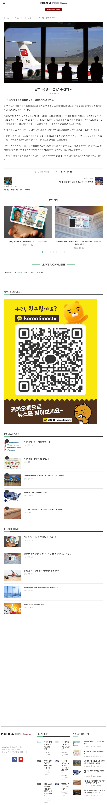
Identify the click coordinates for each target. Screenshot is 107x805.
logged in (21, 272)
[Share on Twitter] (64, 172)
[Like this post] (58, 172)
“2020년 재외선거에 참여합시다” (65, 786)
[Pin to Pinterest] (68, 172)
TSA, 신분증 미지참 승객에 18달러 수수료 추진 (28, 241)
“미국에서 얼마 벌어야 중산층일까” (36, 492)
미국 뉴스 (27, 18)
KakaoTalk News (53, 9)
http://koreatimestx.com (11, 749)
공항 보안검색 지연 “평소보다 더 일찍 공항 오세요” (41, 588)
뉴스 (17, 18)
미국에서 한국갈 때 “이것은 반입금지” (36, 459)
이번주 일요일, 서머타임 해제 (34, 604)
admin (47, 752)
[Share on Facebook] (61, 172)
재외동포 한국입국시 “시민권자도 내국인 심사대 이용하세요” (44, 476)
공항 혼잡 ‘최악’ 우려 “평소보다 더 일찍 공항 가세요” (41, 571)
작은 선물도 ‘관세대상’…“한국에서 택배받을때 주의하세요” (44, 509)
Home (6, 18)
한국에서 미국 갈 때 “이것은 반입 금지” (37, 442)
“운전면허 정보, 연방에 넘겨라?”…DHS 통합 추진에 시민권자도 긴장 (47, 554)
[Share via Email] (71, 172)
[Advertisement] (53, 642)
